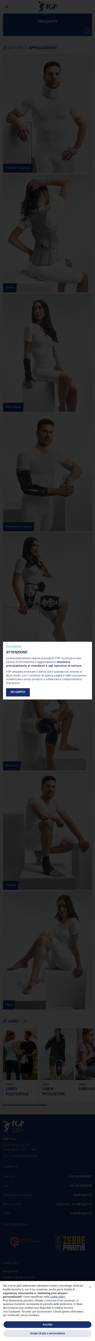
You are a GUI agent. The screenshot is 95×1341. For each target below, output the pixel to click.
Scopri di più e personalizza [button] (47, 1333)
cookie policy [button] (57, 1296)
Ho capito (18, 692)
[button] (90, 1287)
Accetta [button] (47, 1324)
